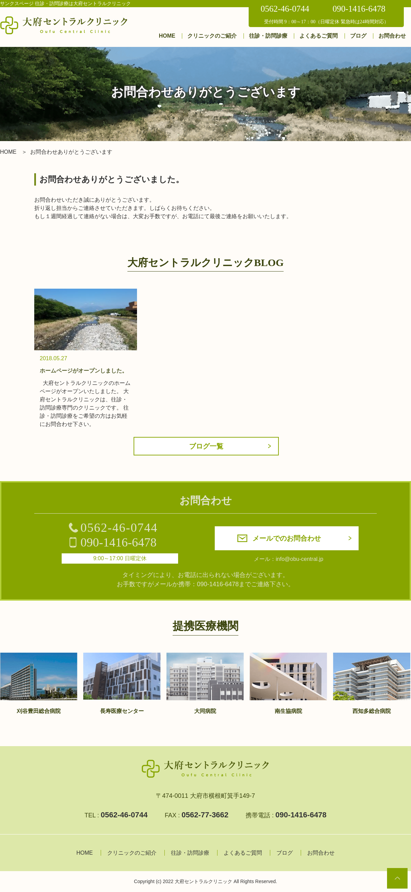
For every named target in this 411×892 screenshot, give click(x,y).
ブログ (358, 36)
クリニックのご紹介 (212, 36)
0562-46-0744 (285, 8)
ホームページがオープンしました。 (83, 371)
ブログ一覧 (206, 446)
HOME (167, 36)
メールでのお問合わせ (286, 538)
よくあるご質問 (318, 36)
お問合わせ (392, 36)
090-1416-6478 (359, 8)
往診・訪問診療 (268, 36)
